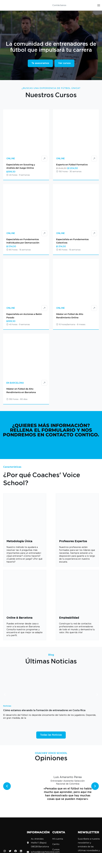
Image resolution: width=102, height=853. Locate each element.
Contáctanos (59, 5)
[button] (5, 694)
